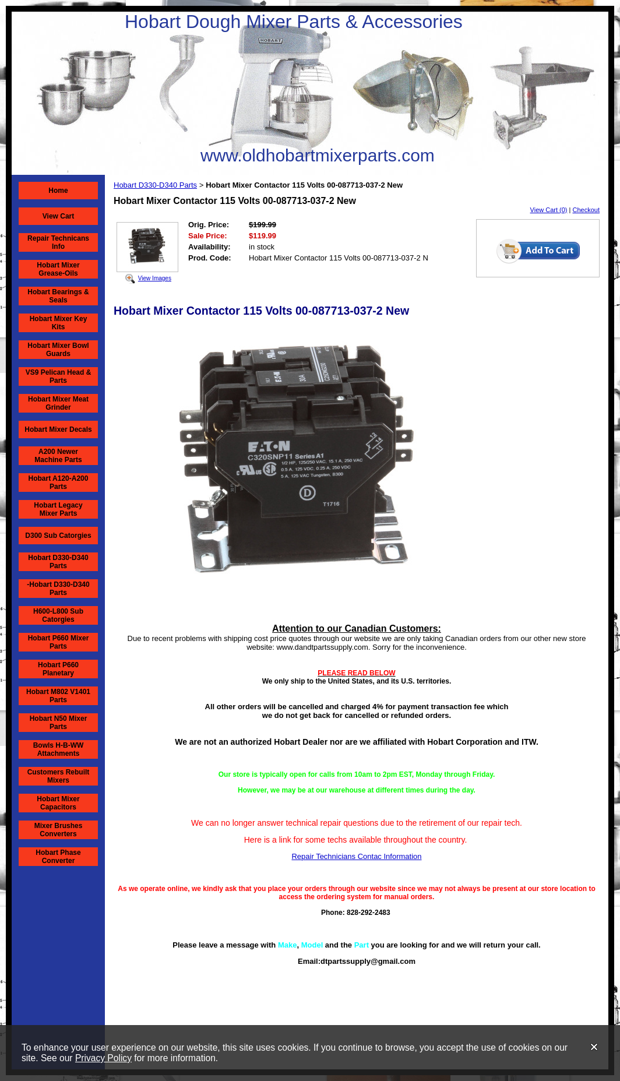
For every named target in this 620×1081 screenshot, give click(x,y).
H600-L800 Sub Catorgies (58, 615)
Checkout (586, 209)
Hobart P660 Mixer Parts (58, 642)
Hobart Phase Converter (58, 856)
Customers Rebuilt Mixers (58, 776)
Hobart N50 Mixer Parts (58, 722)
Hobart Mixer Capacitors (58, 803)
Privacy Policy (103, 1058)
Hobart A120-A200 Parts (59, 482)
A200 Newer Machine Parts (58, 456)
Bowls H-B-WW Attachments (58, 749)
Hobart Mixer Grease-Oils (58, 269)
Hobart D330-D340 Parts (58, 562)
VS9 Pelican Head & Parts (58, 376)
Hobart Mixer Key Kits (58, 323)
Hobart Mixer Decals (57, 429)
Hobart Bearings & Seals (58, 296)
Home (58, 190)
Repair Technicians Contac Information (356, 856)
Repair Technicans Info (58, 242)
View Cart (58, 216)
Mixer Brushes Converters (58, 830)
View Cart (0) (549, 209)
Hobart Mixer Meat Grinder (58, 403)
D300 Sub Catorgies (58, 535)
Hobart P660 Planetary (58, 669)
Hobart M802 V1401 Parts (58, 696)
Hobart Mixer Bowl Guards (58, 349)
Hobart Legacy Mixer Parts (58, 509)
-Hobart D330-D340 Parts (58, 588)
